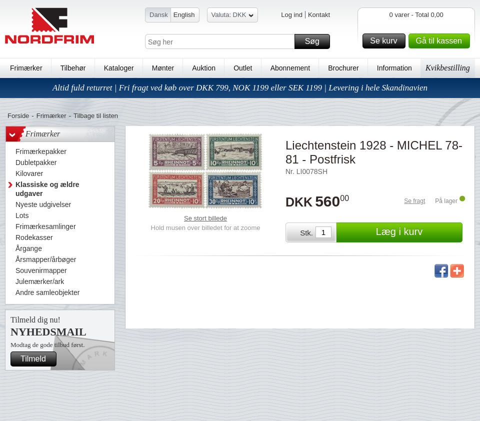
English (184, 14)
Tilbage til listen (96, 116)
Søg (316, 41)
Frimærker (26, 68)
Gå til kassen (441, 41)
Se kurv (386, 41)
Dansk (159, 14)
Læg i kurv (418, 232)
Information (394, 68)
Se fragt (414, 201)
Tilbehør (73, 68)
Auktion (204, 68)
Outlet (243, 68)
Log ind (291, 14)
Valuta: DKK (233, 16)
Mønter (163, 68)
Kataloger (119, 68)
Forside (18, 116)
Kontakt (319, 14)
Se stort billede (205, 218)
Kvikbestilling (448, 68)
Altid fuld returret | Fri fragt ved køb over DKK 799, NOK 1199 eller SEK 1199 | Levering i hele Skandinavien (240, 87)
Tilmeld (37, 359)
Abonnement (290, 68)
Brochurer (343, 68)
